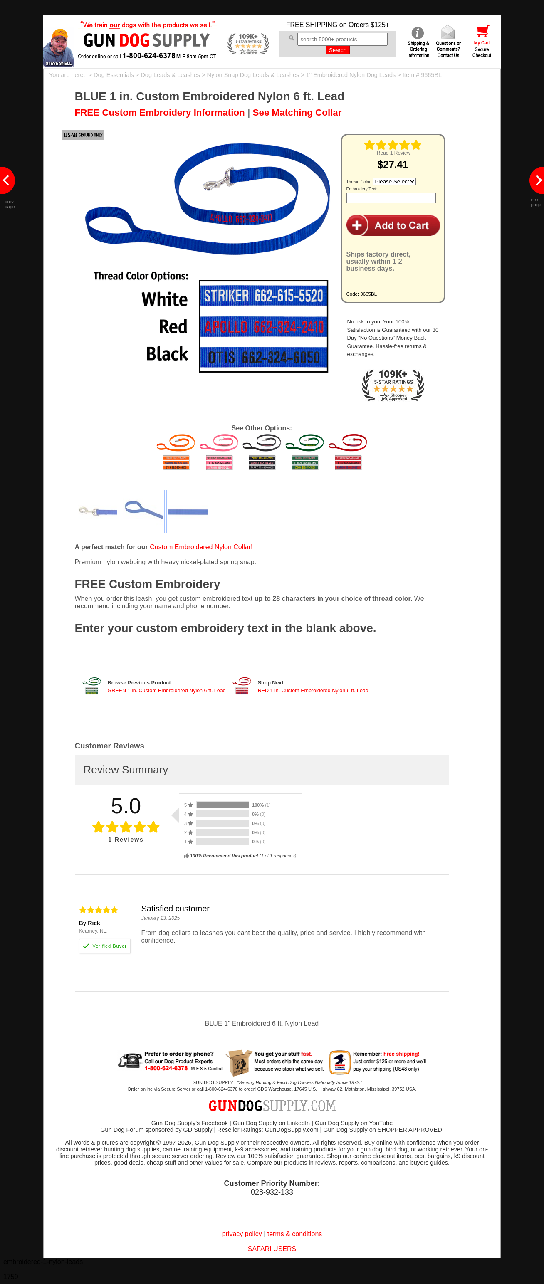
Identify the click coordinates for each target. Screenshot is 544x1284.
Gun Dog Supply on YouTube (354, 1123)
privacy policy (242, 1233)
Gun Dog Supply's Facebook (189, 1123)
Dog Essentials (114, 75)
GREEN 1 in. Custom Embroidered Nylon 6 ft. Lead (167, 691)
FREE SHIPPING (312, 24)
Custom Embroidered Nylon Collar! (201, 547)
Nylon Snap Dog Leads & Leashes (253, 75)
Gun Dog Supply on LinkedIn (271, 1123)
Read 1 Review (393, 153)
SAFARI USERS (272, 1248)
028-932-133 (272, 1192)
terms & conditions (294, 1233)
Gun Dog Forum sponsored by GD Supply (156, 1129)
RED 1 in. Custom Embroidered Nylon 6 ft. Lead (313, 691)
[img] (393, 144)
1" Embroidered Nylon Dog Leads (351, 75)
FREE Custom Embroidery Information (160, 112)
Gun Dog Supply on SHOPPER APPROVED (382, 1129)
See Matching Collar (297, 112)
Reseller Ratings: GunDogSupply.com (267, 1129)
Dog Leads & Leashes (170, 75)
